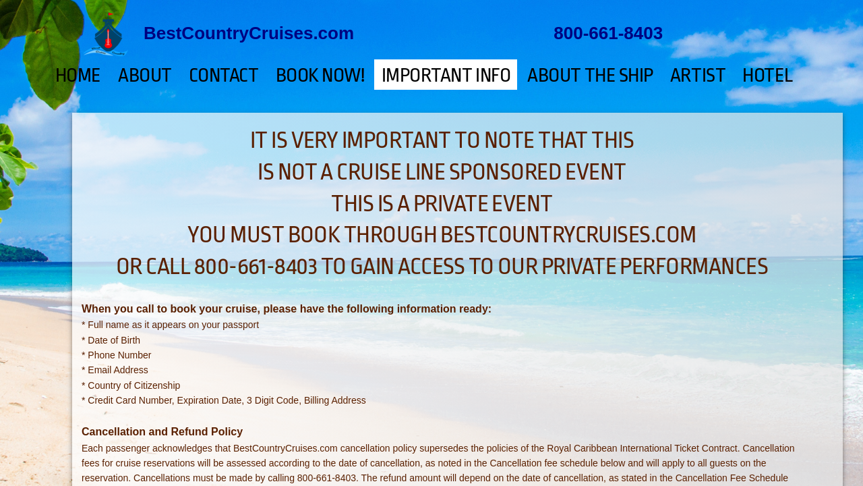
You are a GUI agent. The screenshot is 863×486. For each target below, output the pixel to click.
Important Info (446, 75)
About (145, 75)
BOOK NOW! (320, 75)
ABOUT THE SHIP (590, 75)
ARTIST (697, 75)
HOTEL (768, 75)
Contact (224, 75)
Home (78, 75)
